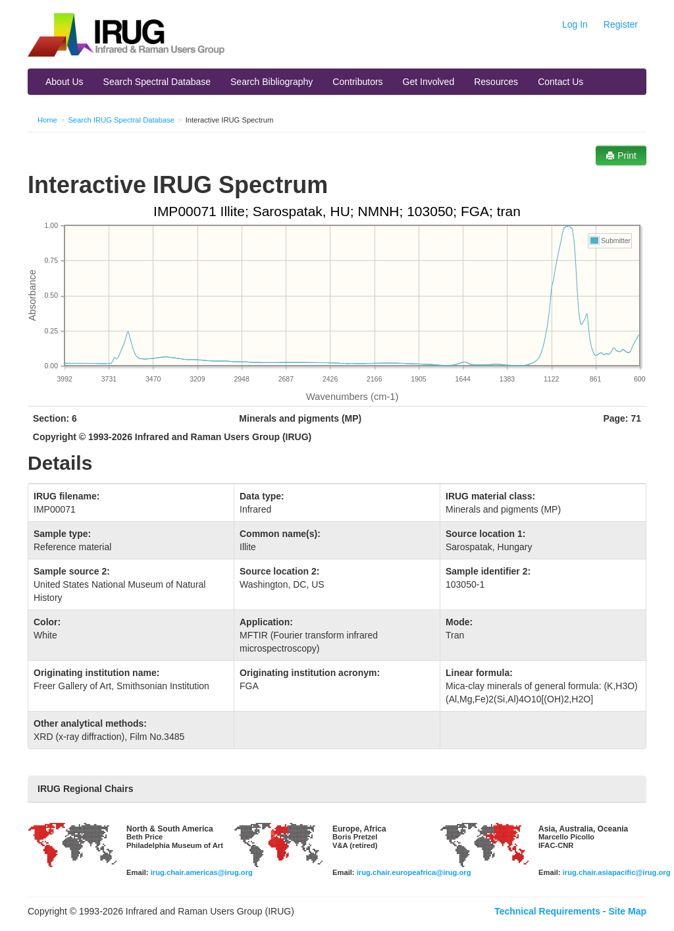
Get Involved (429, 81)
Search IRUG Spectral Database (121, 120)
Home (47, 120)
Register (621, 24)
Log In (575, 24)
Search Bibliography (271, 81)
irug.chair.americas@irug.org (202, 872)
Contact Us (560, 81)
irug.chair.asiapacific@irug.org (617, 872)
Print (621, 155)
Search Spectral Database (157, 81)
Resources (496, 81)
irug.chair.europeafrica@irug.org (414, 872)
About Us (64, 81)
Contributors (357, 81)
